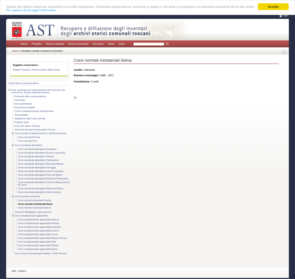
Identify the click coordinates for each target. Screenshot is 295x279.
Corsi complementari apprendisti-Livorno (38, 230)
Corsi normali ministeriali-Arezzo (34, 207)
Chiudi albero (15, 83)
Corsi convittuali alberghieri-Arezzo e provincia (41, 152)
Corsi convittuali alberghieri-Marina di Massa (40, 188)
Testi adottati (21, 115)
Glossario (98, 43)
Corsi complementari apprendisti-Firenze (38, 223)
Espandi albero (31, 83)
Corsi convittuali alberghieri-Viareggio (37, 167)
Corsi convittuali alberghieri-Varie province (39, 192)
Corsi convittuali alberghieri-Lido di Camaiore (41, 171)
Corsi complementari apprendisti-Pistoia (38, 245)
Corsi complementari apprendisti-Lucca (38, 234)
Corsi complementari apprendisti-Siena (38, 249)
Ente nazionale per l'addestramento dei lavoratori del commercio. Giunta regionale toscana (38, 91)
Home (23, 43)
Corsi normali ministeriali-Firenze (34, 200)
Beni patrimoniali (23, 103)
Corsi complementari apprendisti (31, 215)
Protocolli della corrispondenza (30, 96)
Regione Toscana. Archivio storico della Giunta (36, 69)
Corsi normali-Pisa (27, 141)
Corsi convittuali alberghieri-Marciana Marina (40, 164)
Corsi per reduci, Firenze (27, 126)
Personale (20, 100)
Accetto (273, 7)
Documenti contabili (25, 107)
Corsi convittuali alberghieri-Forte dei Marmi (40, 175)
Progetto (37, 43)
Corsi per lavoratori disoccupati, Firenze (35, 129)
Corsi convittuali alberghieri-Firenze (36, 156)
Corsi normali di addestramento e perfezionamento (40, 133)
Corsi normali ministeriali (27, 196)
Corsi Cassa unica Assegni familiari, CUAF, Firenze (41, 253)
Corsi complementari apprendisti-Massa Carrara (42, 238)
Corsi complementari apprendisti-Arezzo (38, 219)
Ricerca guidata (55, 43)
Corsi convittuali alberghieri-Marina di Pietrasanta (43, 178)
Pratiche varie (22, 122)
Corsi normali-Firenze (29, 137)
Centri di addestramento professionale (34, 111)
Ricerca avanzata (78, 43)
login (285, 15)
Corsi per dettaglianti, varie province (33, 212)
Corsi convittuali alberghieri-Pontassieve (38, 160)
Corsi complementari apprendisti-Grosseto (39, 227)
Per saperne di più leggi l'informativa (43, 10)
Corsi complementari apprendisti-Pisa (37, 241)
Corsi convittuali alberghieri (28, 145)
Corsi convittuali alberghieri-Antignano (37, 149)
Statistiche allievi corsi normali (30, 118)
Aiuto (122, 43)
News (111, 43)
